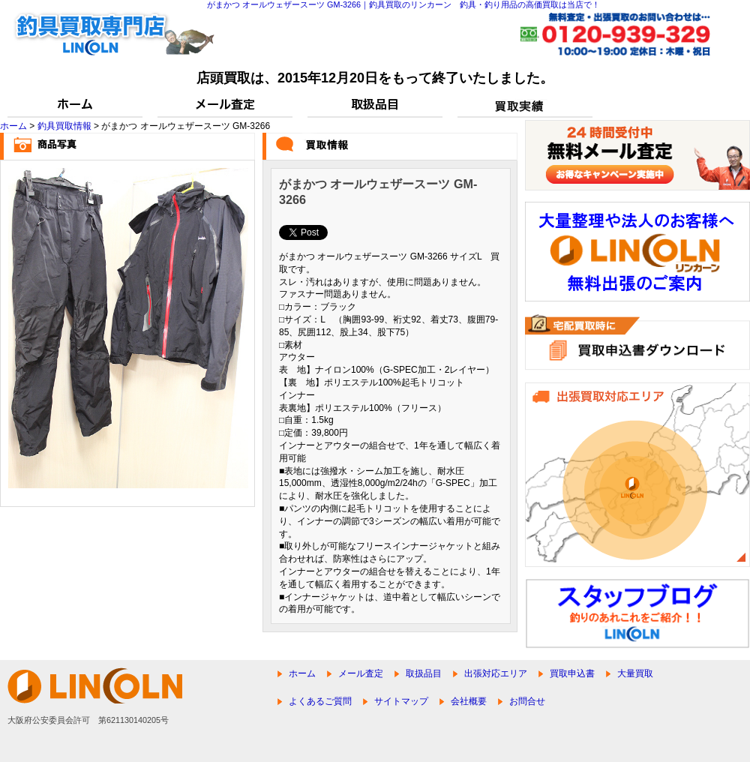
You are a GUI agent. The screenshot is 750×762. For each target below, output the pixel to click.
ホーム (13, 126)
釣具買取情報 (65, 126)
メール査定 (360, 673)
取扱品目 (424, 673)
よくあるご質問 (320, 701)
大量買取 (635, 673)
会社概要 (469, 701)
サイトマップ (401, 701)
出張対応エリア (495, 673)
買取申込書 (572, 673)
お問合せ (527, 701)
